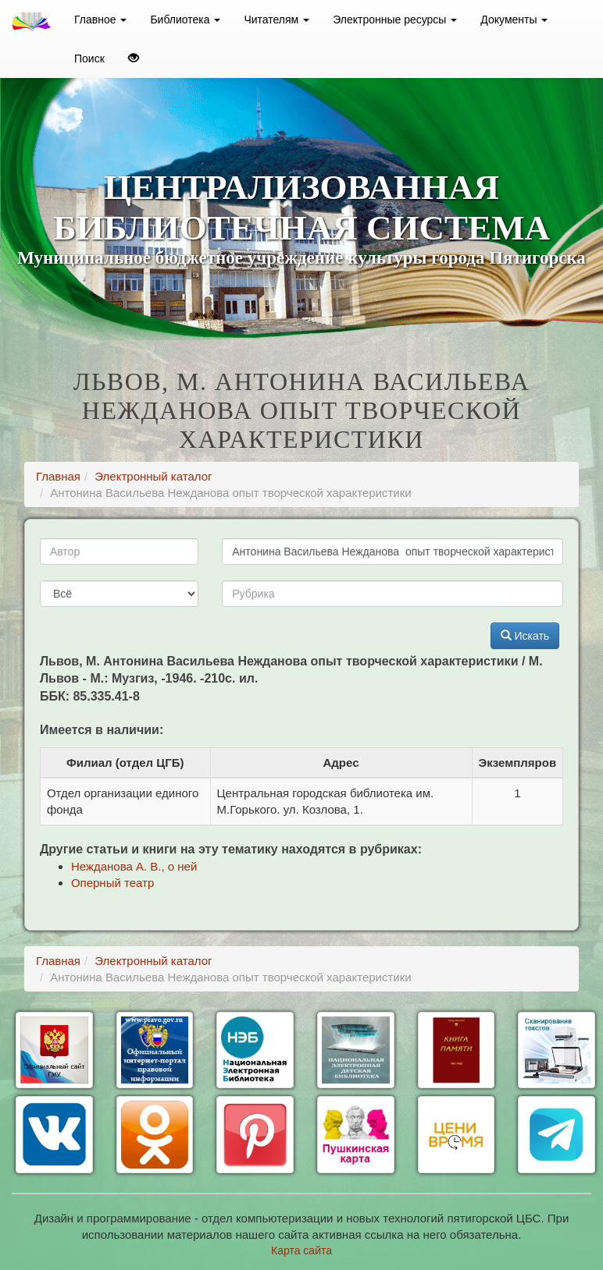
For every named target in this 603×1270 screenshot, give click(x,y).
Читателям (276, 19)
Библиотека (185, 19)
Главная (58, 476)
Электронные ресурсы (395, 19)
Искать (525, 636)
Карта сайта (301, 1250)
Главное (100, 19)
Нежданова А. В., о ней (134, 866)
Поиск (89, 58)
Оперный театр (112, 882)
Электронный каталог (153, 476)
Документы (514, 19)
